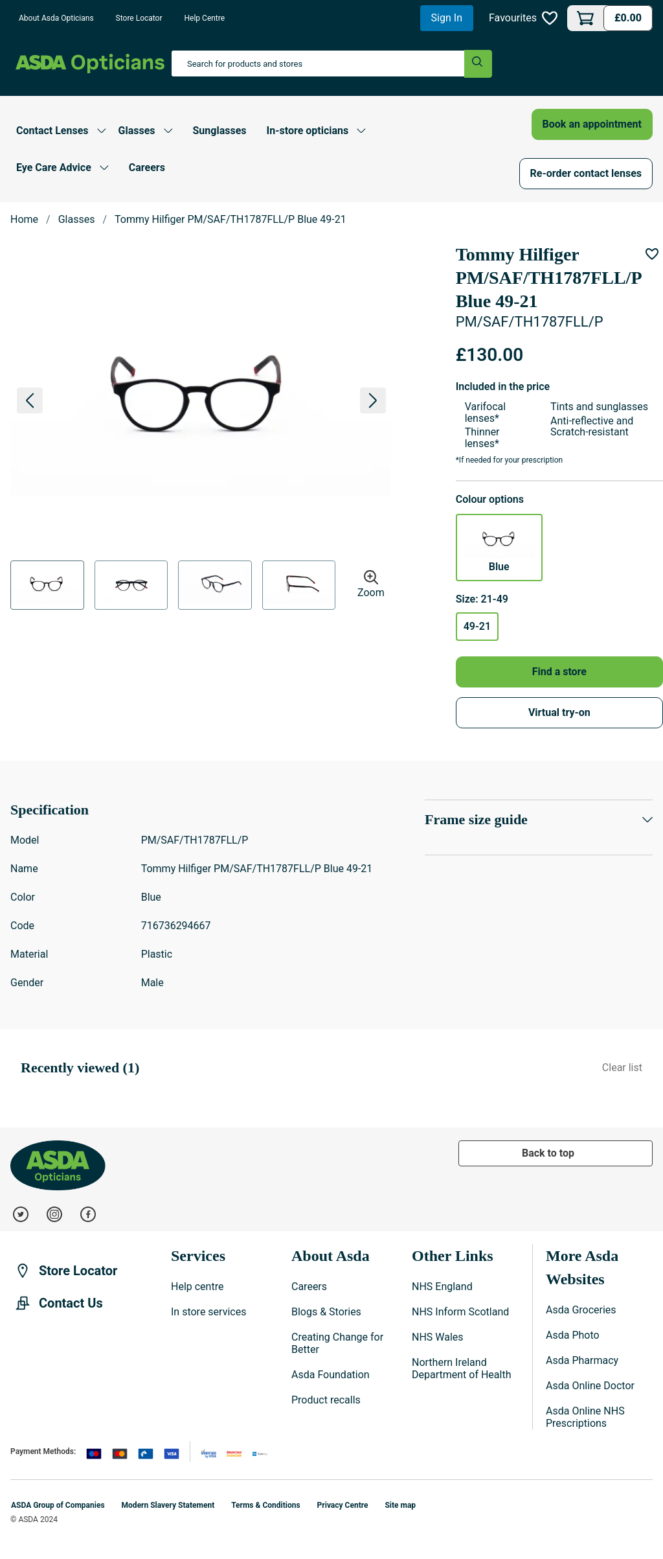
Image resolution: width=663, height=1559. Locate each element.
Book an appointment (592, 124)
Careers (147, 167)
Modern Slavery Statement (168, 1505)
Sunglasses (220, 130)
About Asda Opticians (56, 18)
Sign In (446, 18)
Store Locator (139, 18)
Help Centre (205, 18)
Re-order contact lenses (586, 173)
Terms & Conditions (265, 1505)
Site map (400, 1505)
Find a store (559, 671)
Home (24, 219)
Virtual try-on (559, 712)
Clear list (622, 1067)
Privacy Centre (342, 1505)
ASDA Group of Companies (58, 1505)
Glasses (76, 219)
